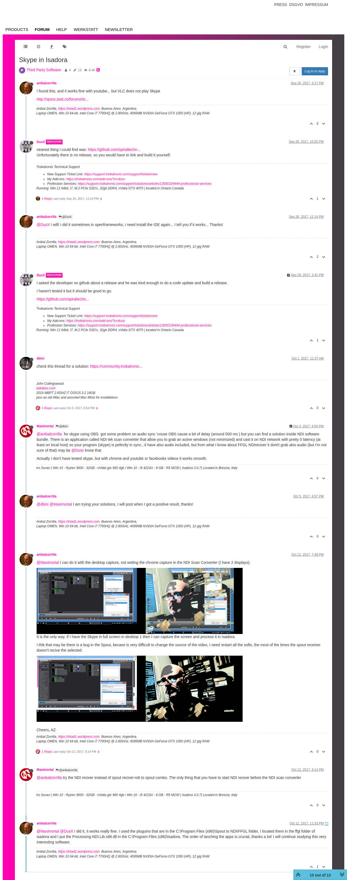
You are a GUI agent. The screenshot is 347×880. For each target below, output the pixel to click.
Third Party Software (44, 70)
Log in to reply (315, 71)
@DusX (65, 216)
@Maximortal (61, 504)
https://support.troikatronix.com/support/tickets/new (121, 174)
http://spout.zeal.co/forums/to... (62, 99)
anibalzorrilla (46, 83)
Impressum (316, 4)
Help (61, 29)
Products (16, 29)
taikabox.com (46, 388)
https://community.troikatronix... (116, 366)
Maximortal (45, 426)
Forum (42, 29)
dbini (40, 358)
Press (280, 4)
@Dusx (77, 450)
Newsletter (119, 29)
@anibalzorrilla (49, 434)
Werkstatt (86, 29)
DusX (41, 142)
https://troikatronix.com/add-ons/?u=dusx (95, 179)
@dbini (62, 426)
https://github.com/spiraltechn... (114, 149)
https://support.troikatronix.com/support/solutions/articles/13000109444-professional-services (144, 184)
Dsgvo (296, 4)
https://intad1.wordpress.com (78, 109)
